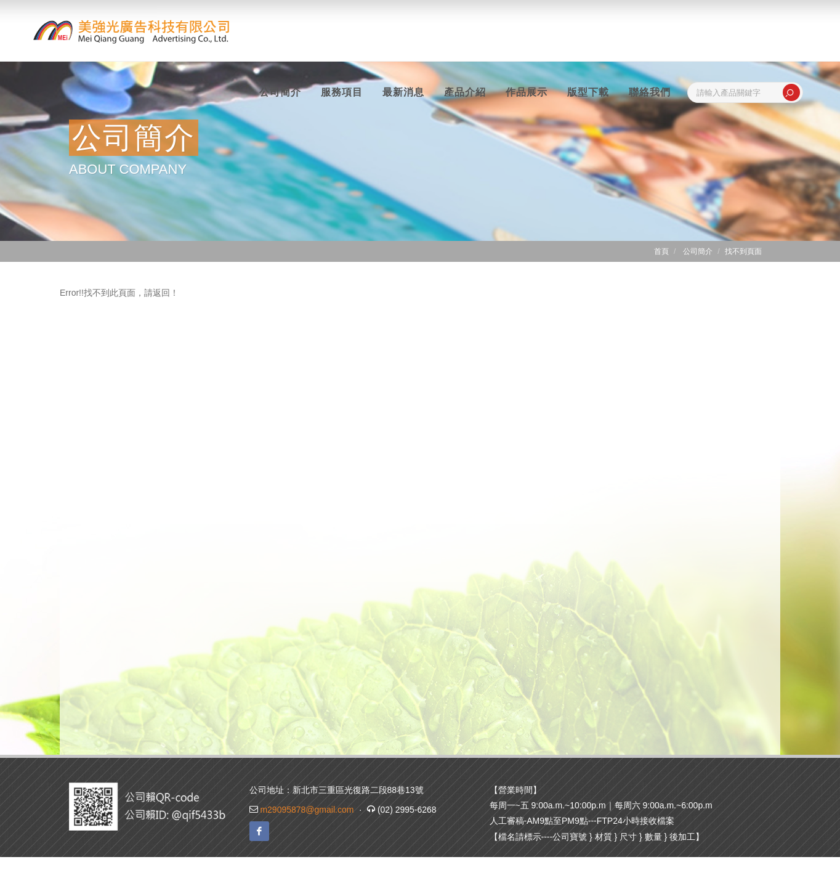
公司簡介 (698, 251)
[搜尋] (791, 92)
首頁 (661, 251)
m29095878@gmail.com (306, 810)
